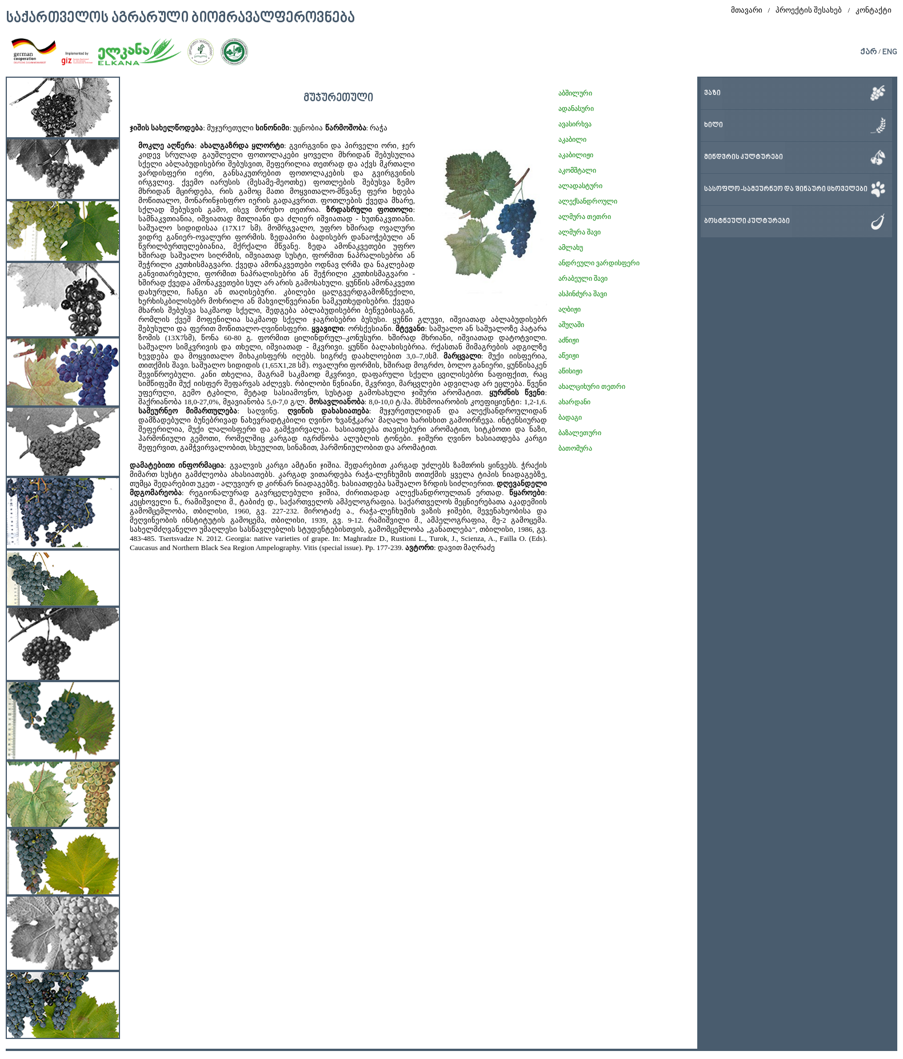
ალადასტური (580, 186)
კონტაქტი (874, 10)
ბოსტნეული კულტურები (747, 221)
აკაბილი (572, 140)
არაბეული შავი (583, 278)
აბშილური (575, 93)
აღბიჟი (569, 309)
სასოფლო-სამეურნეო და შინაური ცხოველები (786, 189)
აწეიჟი (568, 356)
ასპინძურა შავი (582, 294)
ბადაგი (570, 417)
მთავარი (746, 10)
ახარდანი (574, 402)
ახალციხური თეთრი (591, 387)
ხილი (713, 125)
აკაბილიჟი (575, 155)
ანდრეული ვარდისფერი (599, 263)
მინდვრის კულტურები (743, 157)
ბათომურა (575, 448)
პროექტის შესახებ (809, 10)
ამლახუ (570, 248)
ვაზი (712, 93)
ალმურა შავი (579, 232)
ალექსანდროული (587, 201)
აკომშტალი (577, 170)
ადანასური (576, 109)
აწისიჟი (570, 371)
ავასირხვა (575, 124)
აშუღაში (571, 325)
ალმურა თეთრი (584, 217)
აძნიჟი (568, 340)
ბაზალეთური (579, 433)
